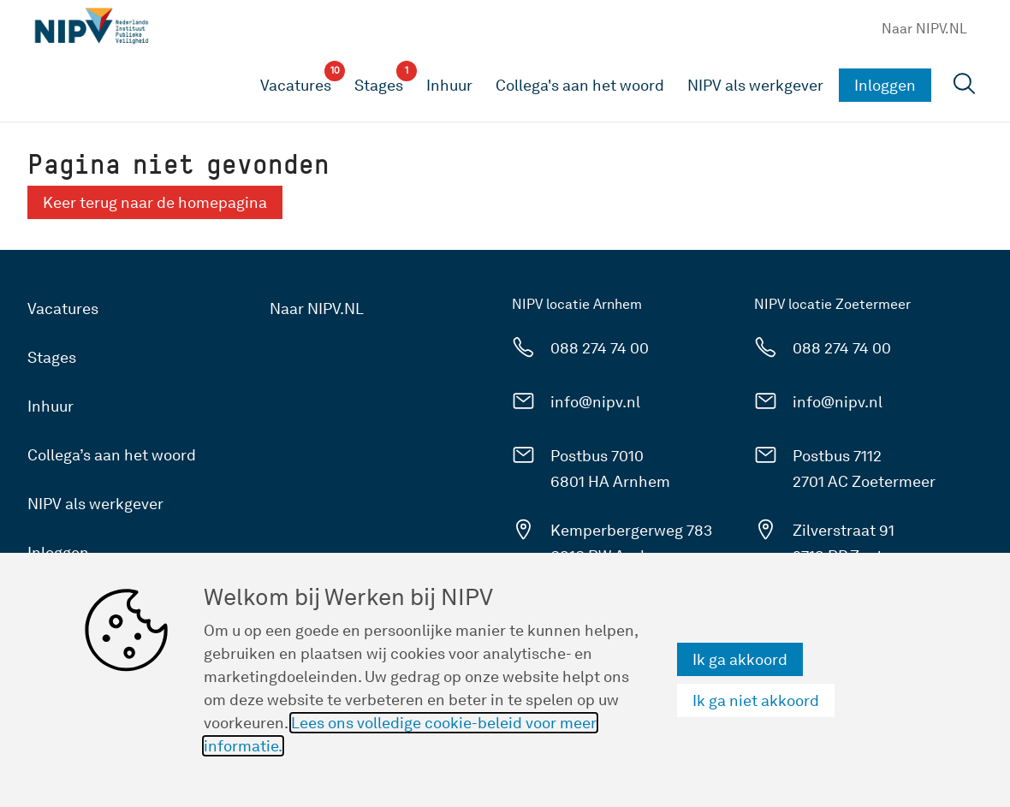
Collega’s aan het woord (111, 455)
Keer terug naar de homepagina (155, 202)
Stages (51, 357)
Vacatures (62, 308)
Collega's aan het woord (580, 85)
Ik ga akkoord (739, 659)
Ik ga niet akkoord (755, 700)
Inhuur (449, 85)
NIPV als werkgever (755, 85)
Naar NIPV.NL (924, 29)
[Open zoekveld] (964, 86)
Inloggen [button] (885, 85)
